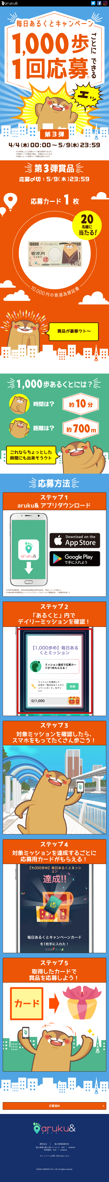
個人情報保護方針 (61, 1144)
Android (72, 1147)
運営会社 (43, 1144)
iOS (63, 1147)
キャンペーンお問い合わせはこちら (54, 1156)
